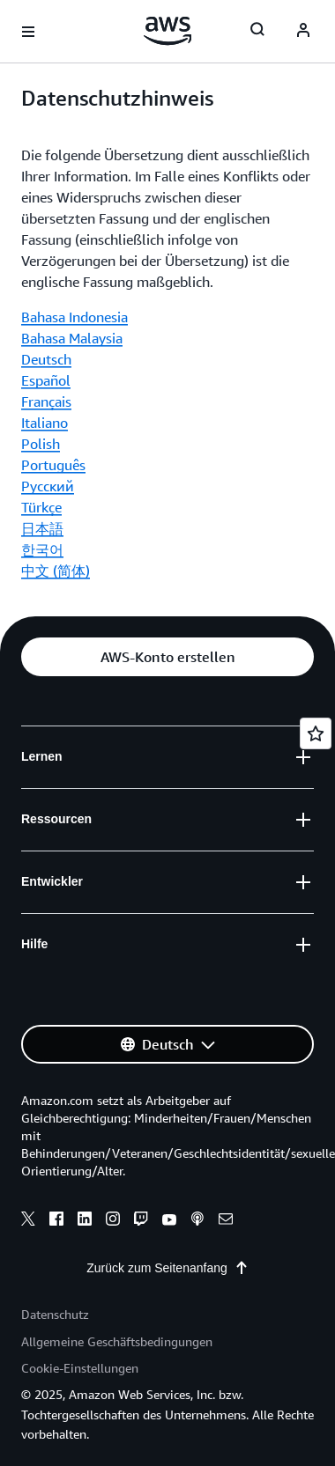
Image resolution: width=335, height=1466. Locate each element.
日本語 (42, 528)
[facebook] (56, 1221)
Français (46, 401)
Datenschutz (55, 1314)
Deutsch (46, 359)
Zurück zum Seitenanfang (167, 1268)
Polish (40, 444)
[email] (226, 1221)
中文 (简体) (55, 570)
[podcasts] (197, 1221)
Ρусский (47, 486)
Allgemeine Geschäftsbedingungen (116, 1341)
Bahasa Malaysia (72, 338)
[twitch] (141, 1221)
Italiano (44, 422)
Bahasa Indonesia (74, 317)
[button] (167, 656)
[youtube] (169, 1221)
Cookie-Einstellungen (79, 1367)
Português (53, 465)
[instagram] (113, 1221)
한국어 (42, 549)
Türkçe (41, 507)
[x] (28, 1221)
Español (46, 380)
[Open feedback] (315, 733)
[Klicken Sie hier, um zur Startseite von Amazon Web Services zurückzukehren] (168, 31)
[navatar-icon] (303, 31)
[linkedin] (85, 1221)
